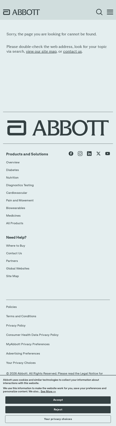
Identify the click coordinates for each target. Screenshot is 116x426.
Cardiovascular (16, 192)
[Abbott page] (71, 154)
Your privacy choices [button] (58, 419)
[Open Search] (99, 12)
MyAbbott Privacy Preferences (28, 344)
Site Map (12, 276)
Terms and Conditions (21, 316)
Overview (13, 162)
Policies (11, 306)
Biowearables (15, 208)
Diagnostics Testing (20, 185)
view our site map (41, 51)
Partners (12, 260)
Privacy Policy (16, 325)
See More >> (48, 391)
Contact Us (14, 253)
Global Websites (17, 268)
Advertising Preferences (23, 353)
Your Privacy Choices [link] (21, 362)
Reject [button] (58, 409)
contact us (72, 51)
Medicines (13, 215)
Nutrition (12, 177)
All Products (14, 223)
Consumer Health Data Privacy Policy (32, 334)
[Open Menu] (110, 12)
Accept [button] (58, 400)
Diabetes (12, 170)
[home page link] (21, 12)
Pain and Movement (20, 200)
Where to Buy (15, 245)
